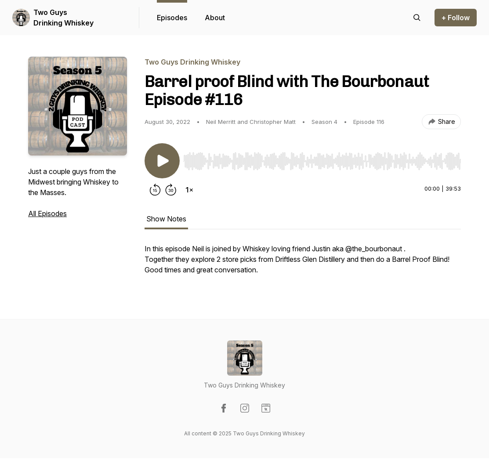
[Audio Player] (322, 158)
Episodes (172, 17)
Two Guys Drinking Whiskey (63, 17)
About (215, 17)
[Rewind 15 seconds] (155, 190)
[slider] (322, 161)
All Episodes (47, 213)
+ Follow (456, 17)
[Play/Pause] (162, 160)
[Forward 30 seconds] (171, 190)
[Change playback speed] (189, 190)
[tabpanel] (303, 263)
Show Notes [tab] (166, 218)
